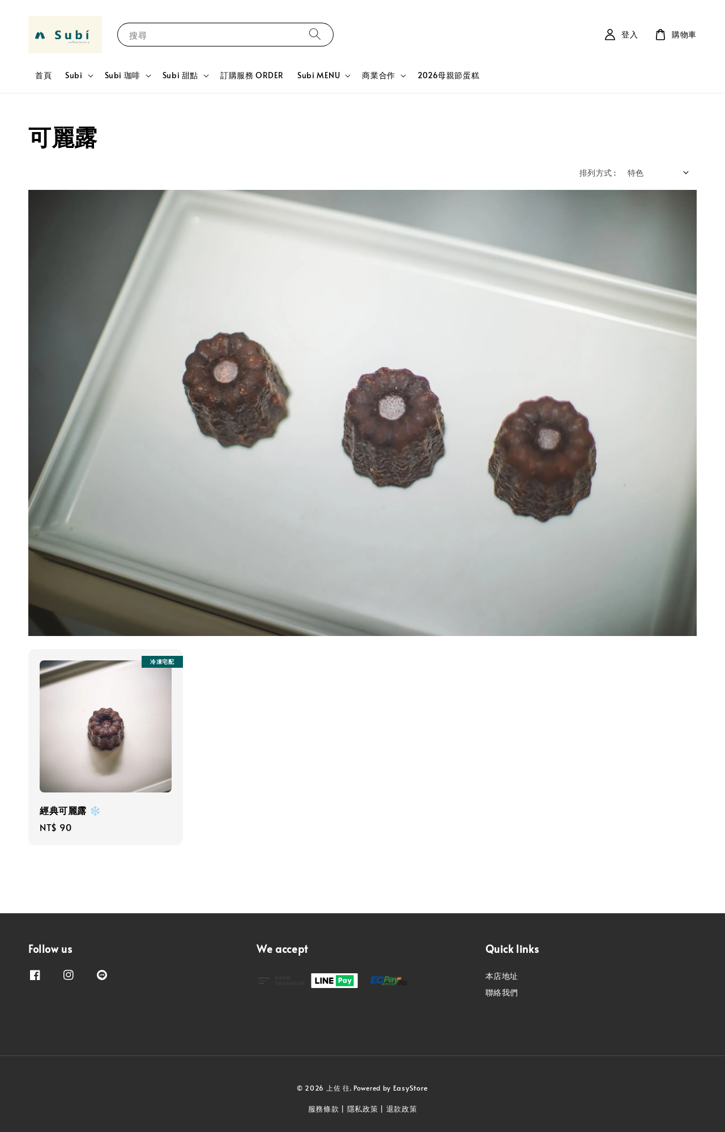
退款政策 (401, 1109)
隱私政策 (362, 1109)
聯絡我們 (501, 992)
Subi (73, 75)
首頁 (43, 75)
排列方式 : (597, 172)
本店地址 (501, 976)
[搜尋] (315, 34)
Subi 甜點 (180, 75)
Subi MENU (318, 75)
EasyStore (410, 1088)
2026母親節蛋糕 (448, 75)
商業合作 (378, 75)
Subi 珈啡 (122, 75)
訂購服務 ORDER (252, 75)
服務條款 (323, 1109)
